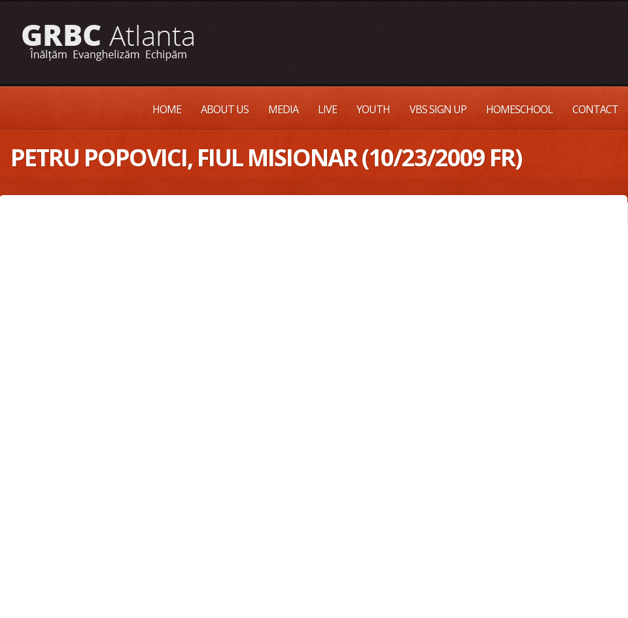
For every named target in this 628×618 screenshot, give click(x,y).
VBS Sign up (438, 109)
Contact (595, 109)
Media (283, 109)
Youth (373, 109)
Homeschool (519, 109)
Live (327, 109)
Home (166, 109)
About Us (225, 109)
